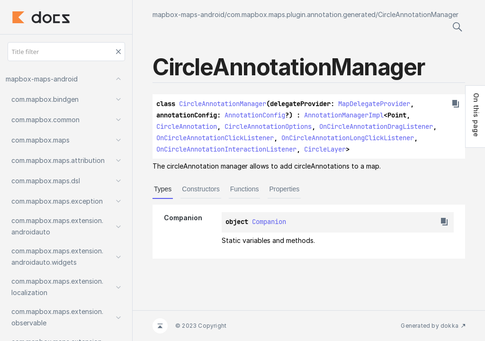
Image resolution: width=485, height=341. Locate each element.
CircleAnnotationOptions (268, 126)
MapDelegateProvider (374, 103)
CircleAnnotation (186, 126)
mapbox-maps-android (189, 14)
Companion (269, 221)
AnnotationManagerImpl (344, 115)
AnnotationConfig (255, 115)
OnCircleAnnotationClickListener (215, 138)
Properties (284, 189)
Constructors (200, 189)
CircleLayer (325, 149)
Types (162, 189)
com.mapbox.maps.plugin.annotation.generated (301, 14)
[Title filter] (66, 51)
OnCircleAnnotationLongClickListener (347, 138)
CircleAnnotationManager (418, 14)
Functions (244, 189)
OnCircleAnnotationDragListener (376, 126)
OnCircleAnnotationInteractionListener (226, 149)
